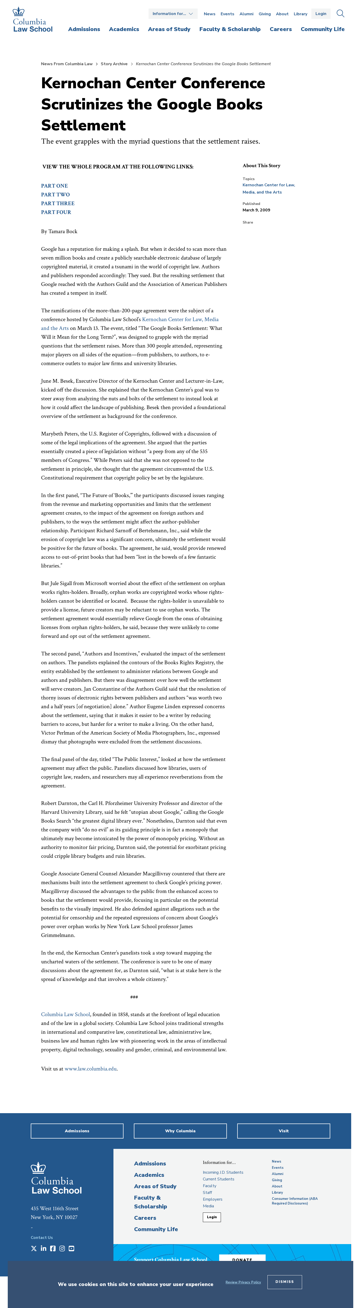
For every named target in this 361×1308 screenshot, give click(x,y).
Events (227, 14)
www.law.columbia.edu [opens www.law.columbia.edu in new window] (91, 1069)
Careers (145, 1218)
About (282, 14)
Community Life (156, 1229)
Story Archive (114, 64)
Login (321, 14)
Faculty (209, 1186)
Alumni (247, 14)
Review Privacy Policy (243, 1282)
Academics (149, 1175)
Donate (242, 1260)
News (210, 14)
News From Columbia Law (67, 64)
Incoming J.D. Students (223, 1172)
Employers (212, 1199)
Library (300, 14)
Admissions (150, 1163)
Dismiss (284, 1282)
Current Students (218, 1179)
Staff (207, 1192)
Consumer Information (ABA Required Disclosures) (295, 1201)
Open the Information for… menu (173, 14)
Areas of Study (155, 1186)
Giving (265, 14)
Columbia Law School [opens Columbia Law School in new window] (65, 1014)
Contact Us (42, 1237)
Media (208, 1206)
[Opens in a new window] (34, 1249)
